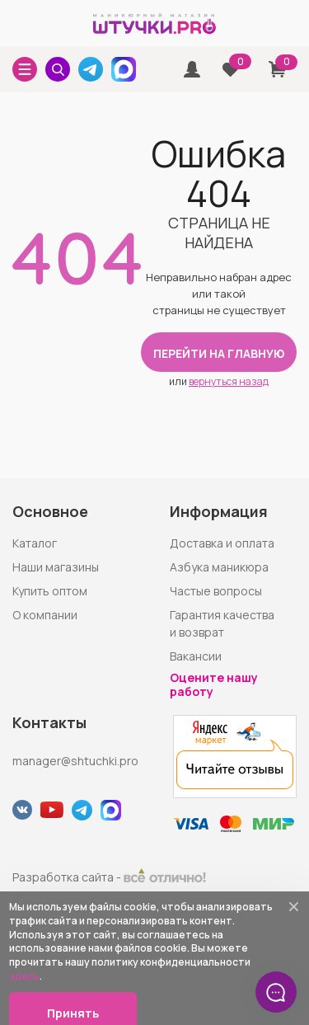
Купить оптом (49, 591)
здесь (24, 976)
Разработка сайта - (109, 877)
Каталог (34, 543)
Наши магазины (55, 567)
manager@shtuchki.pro (75, 761)
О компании (44, 615)
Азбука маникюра (219, 567)
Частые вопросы (216, 591)
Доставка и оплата (222, 543)
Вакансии (196, 656)
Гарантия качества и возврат (222, 623)
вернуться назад (229, 381)
